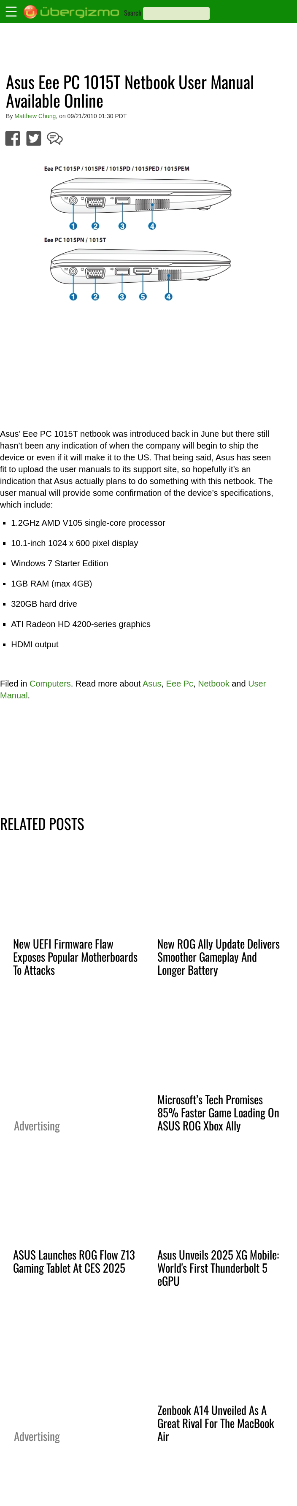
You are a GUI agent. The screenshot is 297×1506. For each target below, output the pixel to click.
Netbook (214, 683)
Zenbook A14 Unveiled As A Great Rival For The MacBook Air (215, 1422)
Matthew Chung (35, 116)
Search (132, 13)
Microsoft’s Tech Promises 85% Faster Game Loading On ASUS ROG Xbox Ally (218, 1112)
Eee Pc (179, 683)
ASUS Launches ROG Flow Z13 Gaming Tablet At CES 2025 (74, 1261)
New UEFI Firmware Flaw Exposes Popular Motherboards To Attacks (75, 956)
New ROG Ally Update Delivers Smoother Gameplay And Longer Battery (218, 956)
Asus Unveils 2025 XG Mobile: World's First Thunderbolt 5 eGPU (218, 1267)
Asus (152, 683)
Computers (50, 683)
